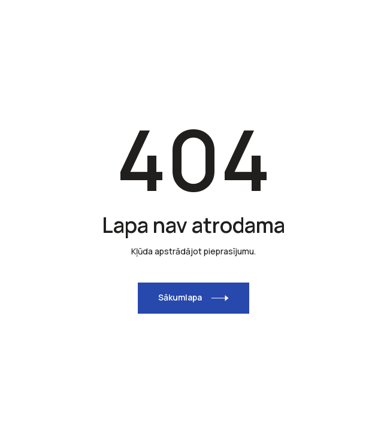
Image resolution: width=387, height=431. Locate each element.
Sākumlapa (180, 297)
